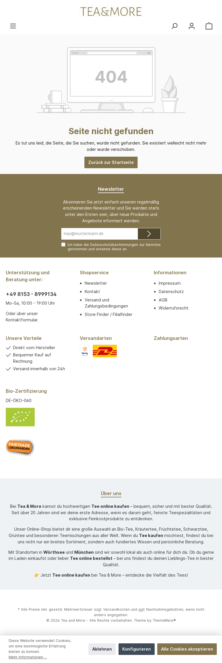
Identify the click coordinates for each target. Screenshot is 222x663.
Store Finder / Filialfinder (108, 314)
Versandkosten (116, 609)
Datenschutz (171, 291)
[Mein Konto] (191, 26)
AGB (163, 299)
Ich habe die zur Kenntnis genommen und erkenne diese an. (114, 246)
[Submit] (149, 234)
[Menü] (13, 26)
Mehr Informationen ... (28, 657)
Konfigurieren (136, 649)
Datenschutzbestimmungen (114, 244)
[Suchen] (174, 26)
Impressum (170, 283)
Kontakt (92, 291)
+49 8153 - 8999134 (31, 294)
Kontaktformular (21, 319)
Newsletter (96, 283)
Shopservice (94, 272)
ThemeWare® (164, 620)
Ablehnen (102, 649)
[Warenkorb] (209, 26)
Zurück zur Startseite (111, 162)
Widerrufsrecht (173, 307)
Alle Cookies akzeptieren (187, 649)
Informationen (170, 272)
